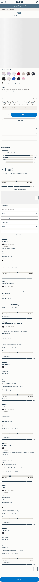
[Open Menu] (1, 2)
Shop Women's (17, 6)
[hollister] (19, 2)
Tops (7, 9)
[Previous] (1, 6)
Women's (3, 9)
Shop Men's (22, 6)
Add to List (19, 120)
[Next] (38, 6)
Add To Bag (24, 114)
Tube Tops (12, 9)
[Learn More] (6, 91)
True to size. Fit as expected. (20, 108)
